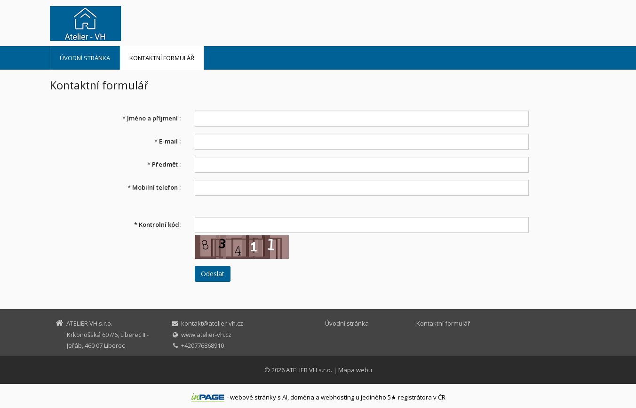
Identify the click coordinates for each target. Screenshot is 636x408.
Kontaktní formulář (161, 58)
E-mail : (167, 141)
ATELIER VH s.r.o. (309, 370)
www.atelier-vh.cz (206, 334)
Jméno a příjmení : (151, 118)
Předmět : (164, 164)
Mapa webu (355, 370)
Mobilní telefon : (154, 187)
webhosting (337, 397)
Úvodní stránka (85, 58)
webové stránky (253, 397)
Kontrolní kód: (157, 224)
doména (302, 397)
